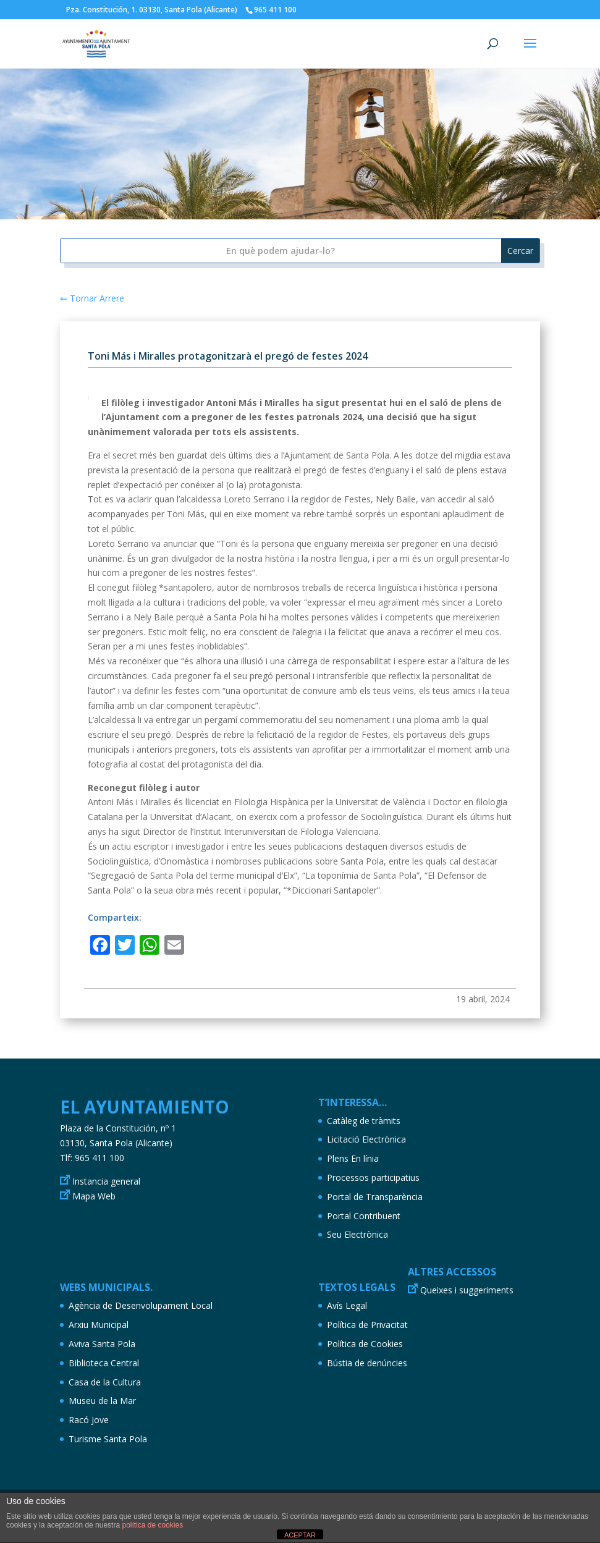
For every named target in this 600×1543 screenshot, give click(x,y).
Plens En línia (353, 1158)
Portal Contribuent (363, 1216)
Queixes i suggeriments (466, 1290)
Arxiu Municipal (99, 1324)
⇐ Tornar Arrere (92, 298)
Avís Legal (347, 1305)
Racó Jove (89, 1420)
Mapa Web (94, 1196)
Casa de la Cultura (105, 1382)
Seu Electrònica (357, 1234)
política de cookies (152, 1525)
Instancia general (106, 1181)
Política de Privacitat (367, 1324)
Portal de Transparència (375, 1197)
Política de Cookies (365, 1344)
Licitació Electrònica (366, 1139)
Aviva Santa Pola (102, 1344)
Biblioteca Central (104, 1363)
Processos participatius (373, 1177)
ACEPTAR (300, 1535)
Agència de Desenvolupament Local (141, 1305)
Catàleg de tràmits (363, 1121)
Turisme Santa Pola (108, 1439)
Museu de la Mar (102, 1400)
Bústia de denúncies (367, 1363)
